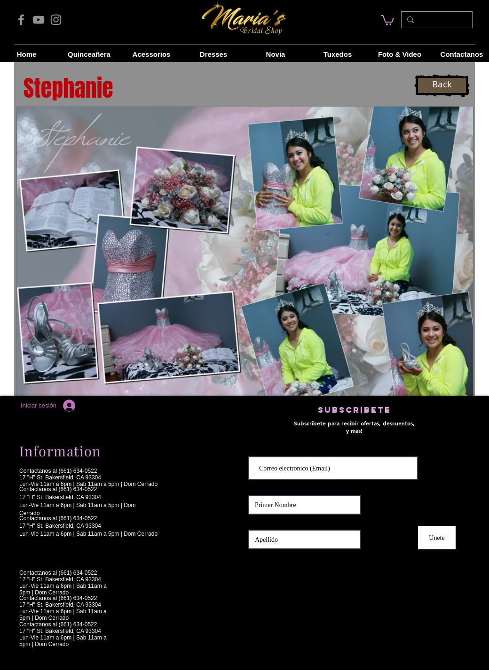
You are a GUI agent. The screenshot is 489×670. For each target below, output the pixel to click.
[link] (387, 19)
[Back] (442, 85)
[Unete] (437, 537)
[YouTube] (39, 20)
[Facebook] (21, 20)
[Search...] (435, 20)
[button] (245, 251)
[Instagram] (56, 20)
